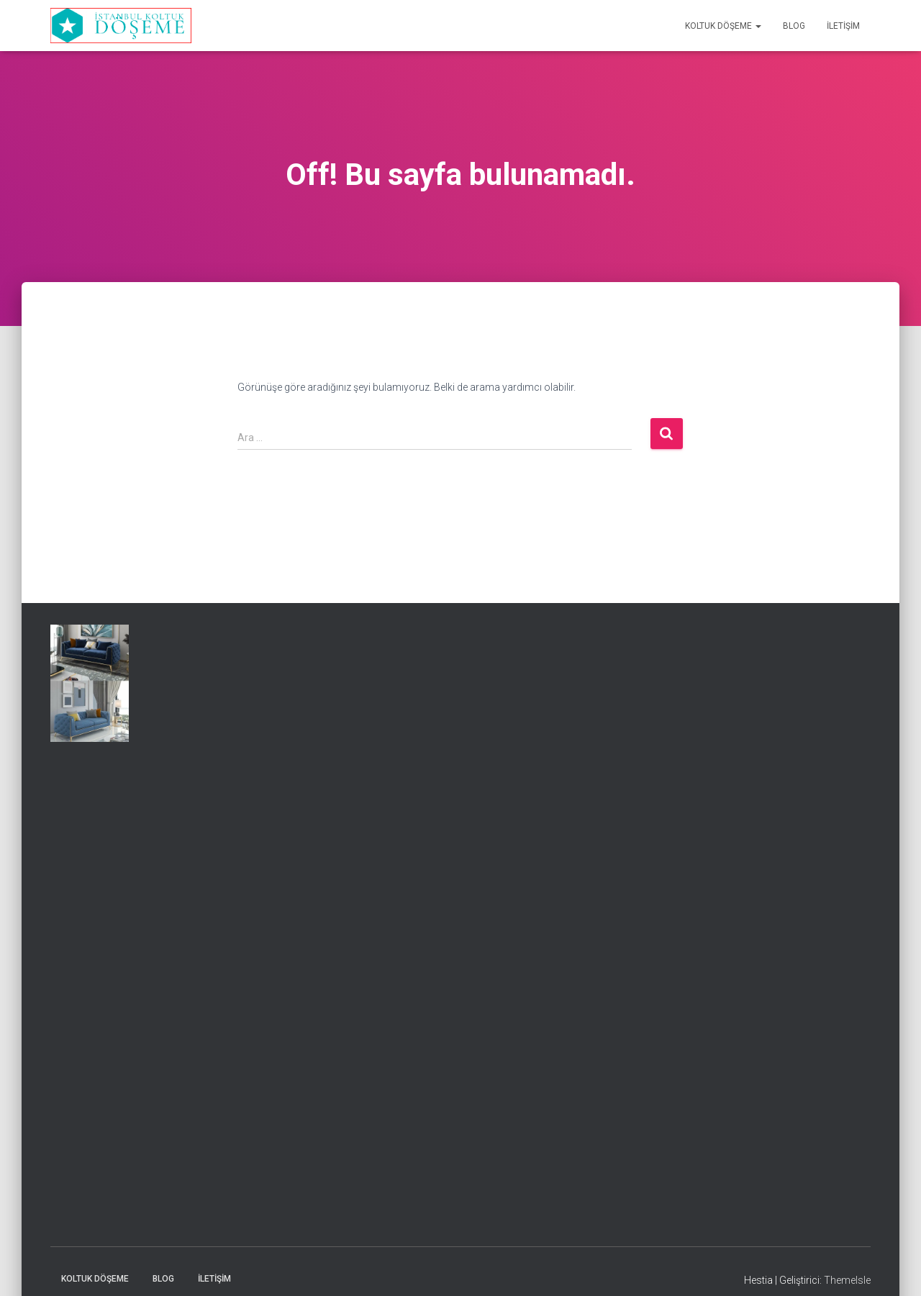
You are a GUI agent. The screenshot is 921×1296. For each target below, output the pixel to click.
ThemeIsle (847, 1280)
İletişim (843, 26)
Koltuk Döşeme (723, 26)
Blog (794, 26)
